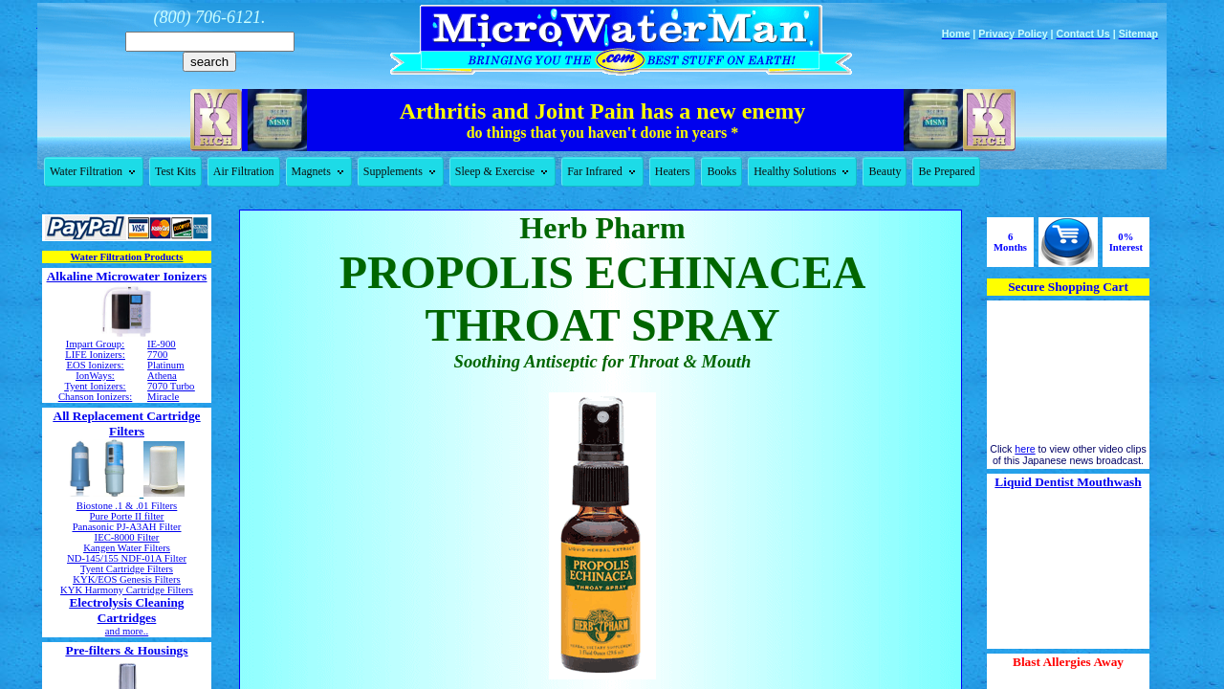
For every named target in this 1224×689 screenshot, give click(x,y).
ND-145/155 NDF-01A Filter (126, 558)
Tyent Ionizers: (94, 386)
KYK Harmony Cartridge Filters (126, 590)
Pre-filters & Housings (127, 650)
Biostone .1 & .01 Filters (126, 505)
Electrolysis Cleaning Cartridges (126, 610)
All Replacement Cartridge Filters (127, 423)
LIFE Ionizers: (94, 354)
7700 (157, 354)
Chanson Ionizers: (95, 396)
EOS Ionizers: (94, 365)
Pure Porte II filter (127, 516)
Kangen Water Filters (126, 548)
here (1025, 449)
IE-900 (161, 344)
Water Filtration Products (127, 257)
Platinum (165, 365)
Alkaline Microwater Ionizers (127, 276)
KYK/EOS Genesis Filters (126, 579)
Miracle (163, 396)
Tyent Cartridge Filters (126, 569)
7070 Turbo (170, 386)
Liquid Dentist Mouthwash (1067, 482)
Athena (162, 375)
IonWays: (95, 375)
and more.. (126, 631)
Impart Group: (95, 344)
